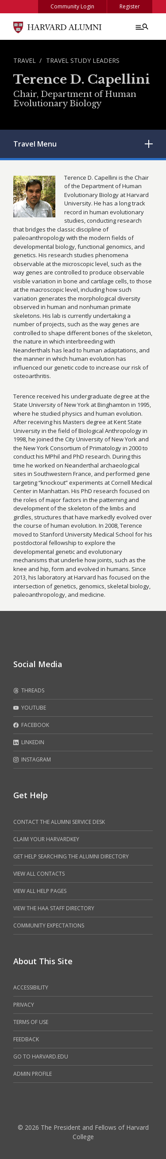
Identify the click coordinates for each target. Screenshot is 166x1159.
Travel (24, 60)
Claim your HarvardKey (46, 839)
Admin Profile (32, 1074)
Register (130, 6)
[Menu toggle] (141, 26)
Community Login (72, 6)
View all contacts (39, 873)
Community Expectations (48, 925)
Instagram (32, 760)
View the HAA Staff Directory (53, 908)
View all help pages (39, 891)
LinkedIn (28, 742)
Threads (28, 691)
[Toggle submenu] (149, 144)
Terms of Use (30, 1022)
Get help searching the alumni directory (71, 856)
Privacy (23, 1004)
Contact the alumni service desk (59, 822)
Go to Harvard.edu (40, 1056)
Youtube (29, 708)
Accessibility (30, 987)
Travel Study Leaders (83, 60)
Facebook (31, 725)
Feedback (26, 1039)
